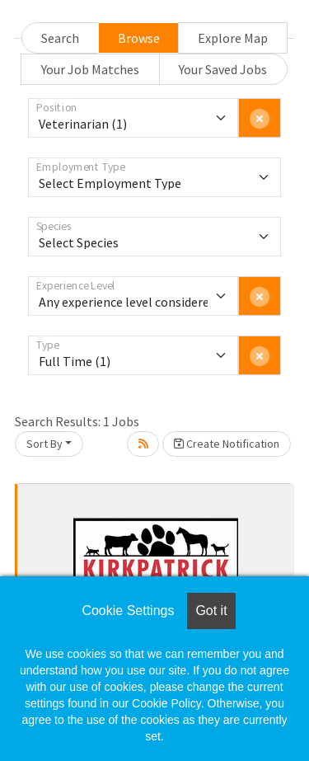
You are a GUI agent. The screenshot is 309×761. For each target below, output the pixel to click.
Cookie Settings (128, 611)
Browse (139, 38)
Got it (211, 611)
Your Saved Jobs (223, 69)
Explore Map (233, 38)
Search (60, 38)
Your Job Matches (90, 69)
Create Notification (226, 443)
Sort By (44, 443)
